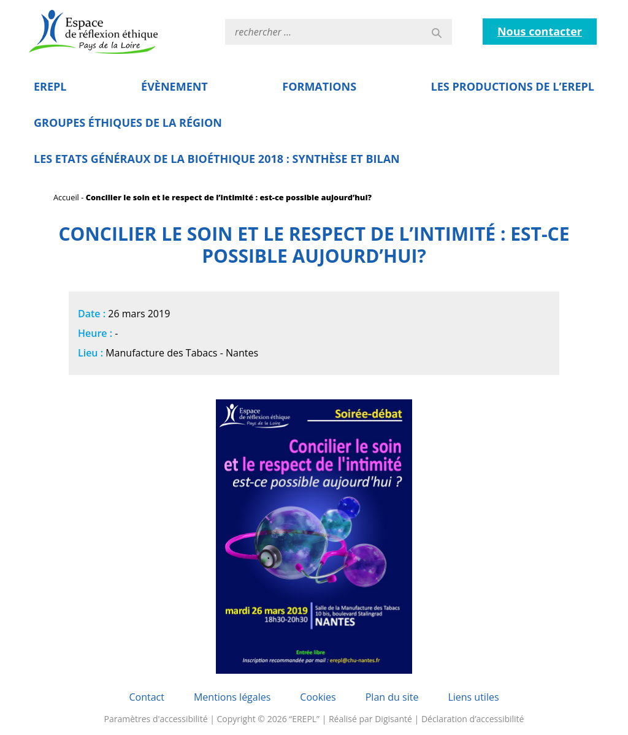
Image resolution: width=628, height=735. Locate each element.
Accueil (66, 197)
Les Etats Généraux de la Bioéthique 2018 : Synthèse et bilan (217, 158)
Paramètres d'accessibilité (156, 719)
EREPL (50, 86)
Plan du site (392, 697)
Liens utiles (473, 697)
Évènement (174, 86)
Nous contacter (539, 31)
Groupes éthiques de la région (128, 122)
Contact (146, 697)
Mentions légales (232, 697)
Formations (319, 86)
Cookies (317, 697)
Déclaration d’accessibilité (472, 719)
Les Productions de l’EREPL (512, 86)
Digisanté (393, 719)
